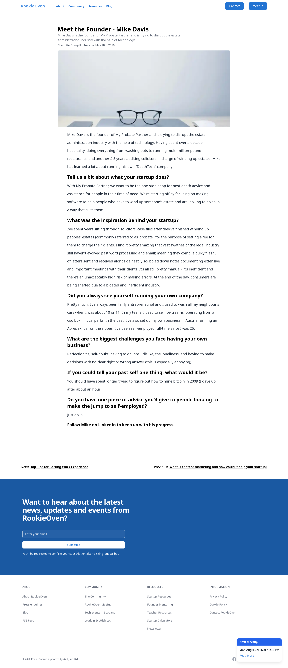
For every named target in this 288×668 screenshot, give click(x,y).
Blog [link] (25, 612)
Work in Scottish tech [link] (98, 620)
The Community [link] (95, 596)
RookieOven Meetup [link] (98, 604)
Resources (95, 6)
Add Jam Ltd (70, 659)
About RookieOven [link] (34, 596)
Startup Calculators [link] (159, 620)
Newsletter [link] (154, 628)
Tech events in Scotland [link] (100, 612)
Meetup (258, 6)
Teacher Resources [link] (159, 612)
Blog (109, 6)
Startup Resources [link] (159, 596)
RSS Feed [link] (28, 620)
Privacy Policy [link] (218, 596)
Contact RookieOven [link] (223, 612)
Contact (234, 6)
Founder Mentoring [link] (160, 604)
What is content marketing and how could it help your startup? (218, 467)
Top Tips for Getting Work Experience (59, 467)
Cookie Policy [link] (218, 604)
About (60, 6)
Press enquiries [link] (32, 604)
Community (76, 6)
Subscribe (73, 545)
